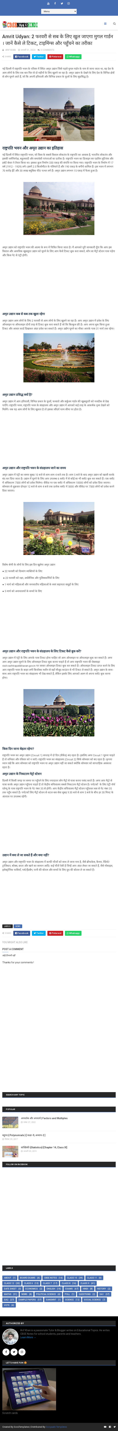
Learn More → (28, 1337)
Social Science (92, 1299)
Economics (31, 1289)
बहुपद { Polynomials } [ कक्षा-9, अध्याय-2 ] (23, 1135)
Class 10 (72, 1278)
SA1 (102, 1294)
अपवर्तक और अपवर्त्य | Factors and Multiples (44, 1118)
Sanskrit (51, 1299)
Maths (7, 1294)
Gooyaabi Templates (56, 1427)
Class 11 (92, 1278)
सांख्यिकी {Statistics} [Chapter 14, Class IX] (44, 1147)
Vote (7, 1305)
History (101, 1289)
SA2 (6, 1299)
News (17, 926)
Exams (69, 1289)
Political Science (46, 1294)
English (51, 1289)
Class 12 (9, 1283)
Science (69, 1299)
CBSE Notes (50, 1278)
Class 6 (28, 1283)
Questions (85, 1294)
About (7, 1278)
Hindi (85, 1289)
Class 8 (66, 1283)
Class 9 (85, 1283)
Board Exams (27, 1278)
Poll (67, 1294)
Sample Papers (27, 1299)
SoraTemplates (21, 1427)
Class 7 (47, 1283)
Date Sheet (10, 1289)
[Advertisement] (59, 284)
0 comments (47, 50)
